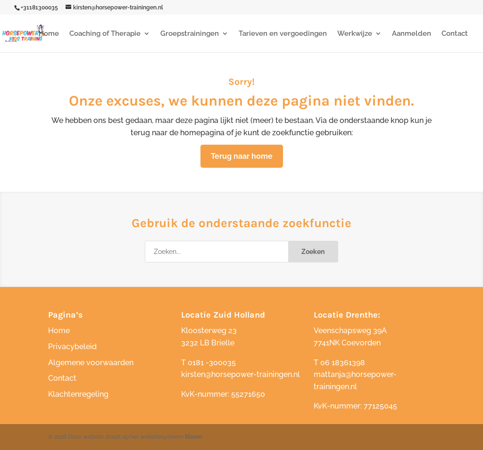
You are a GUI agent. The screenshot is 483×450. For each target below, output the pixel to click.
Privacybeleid (72, 346)
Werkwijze (354, 34)
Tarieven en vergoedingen (283, 34)
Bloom (193, 437)
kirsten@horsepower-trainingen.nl (240, 374)
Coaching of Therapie (105, 34)
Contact (454, 34)
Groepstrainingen (189, 34)
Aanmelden (411, 34)
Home (49, 34)
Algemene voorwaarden (90, 362)
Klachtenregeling (78, 394)
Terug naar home (242, 156)
